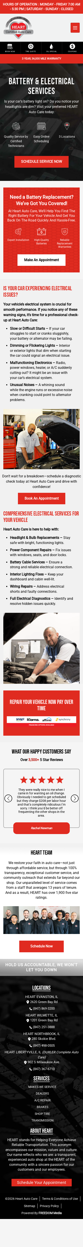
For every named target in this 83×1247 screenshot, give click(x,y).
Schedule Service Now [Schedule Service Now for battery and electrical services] (41, 161)
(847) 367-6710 (42, 1069)
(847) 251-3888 (42, 1027)
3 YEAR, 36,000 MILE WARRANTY (41, 58)
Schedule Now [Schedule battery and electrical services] (41, 946)
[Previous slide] (8, 798)
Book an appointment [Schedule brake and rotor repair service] (42, 498)
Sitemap (29, 1206)
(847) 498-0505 (42, 1045)
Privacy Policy (49, 1206)
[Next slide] (75, 798)
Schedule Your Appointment (41, 1182)
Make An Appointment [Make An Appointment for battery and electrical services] (41, 260)
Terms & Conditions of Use (60, 1198)
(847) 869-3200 (42, 1008)
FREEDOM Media (50, 1213)
